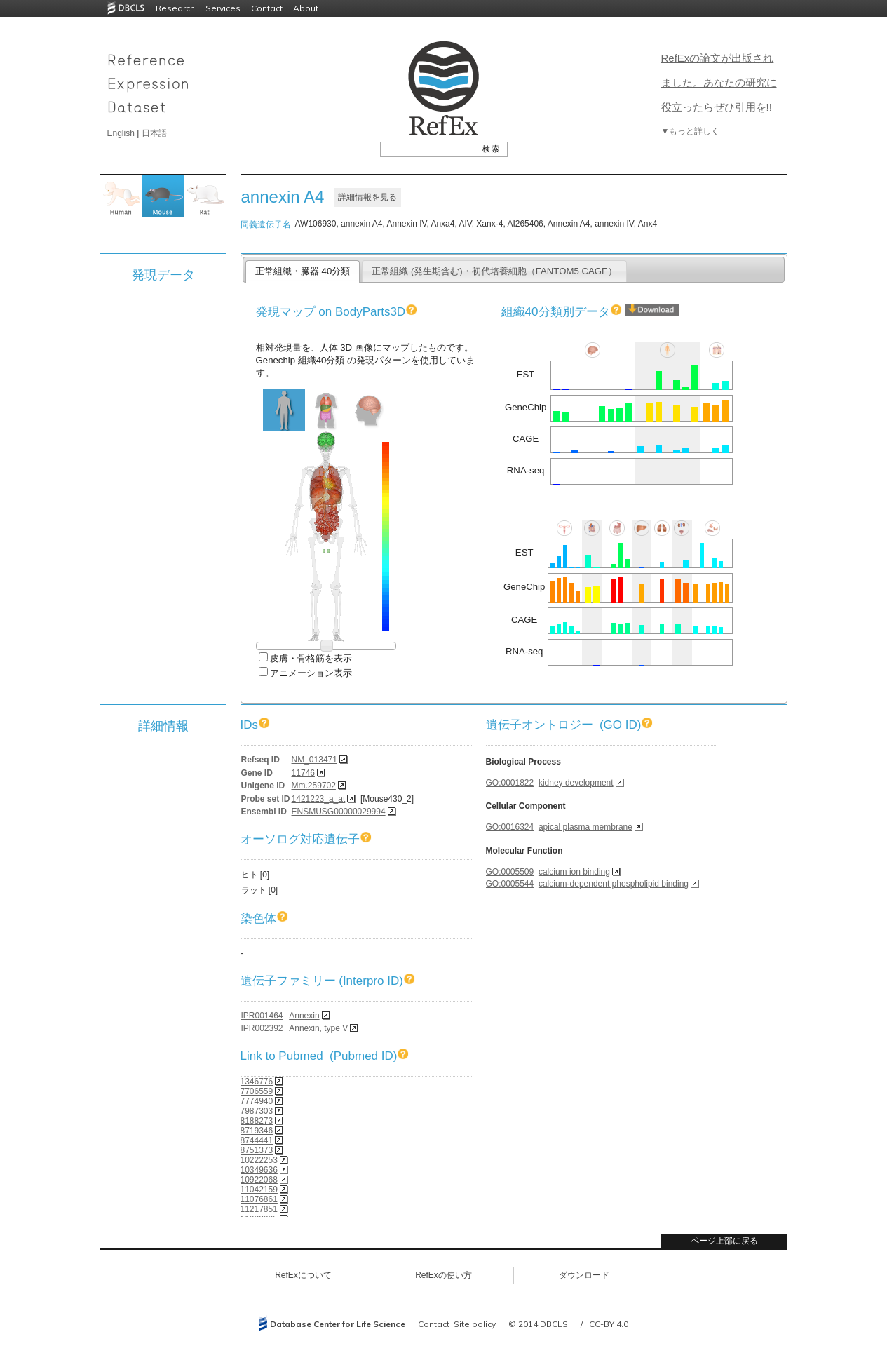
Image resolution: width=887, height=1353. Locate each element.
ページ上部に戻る (724, 1241)
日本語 (154, 133)
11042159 (259, 1189)
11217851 (259, 1209)
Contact (267, 8)
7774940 (257, 1101)
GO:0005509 (510, 872)
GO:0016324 (510, 827)
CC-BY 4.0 (608, 1324)
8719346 (257, 1131)
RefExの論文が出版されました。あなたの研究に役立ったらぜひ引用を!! (719, 82)
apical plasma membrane (585, 827)
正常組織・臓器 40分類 (302, 271)
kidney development (576, 783)
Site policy (475, 1324)
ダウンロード (584, 1275)
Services (223, 8)
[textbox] (428, 148)
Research (175, 8)
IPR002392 (262, 1028)
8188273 (257, 1121)
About (305, 8)
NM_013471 (314, 760)
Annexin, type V (318, 1028)
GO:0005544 (510, 884)
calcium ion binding (574, 872)
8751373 (257, 1150)
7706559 (257, 1091)
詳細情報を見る (367, 197)
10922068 (259, 1180)
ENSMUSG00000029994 (339, 811)
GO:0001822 (510, 783)
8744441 (257, 1140)
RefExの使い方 (443, 1275)
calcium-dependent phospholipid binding (614, 884)
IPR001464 (262, 1016)
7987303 (257, 1111)
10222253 (259, 1160)
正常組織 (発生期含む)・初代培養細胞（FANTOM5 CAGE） (494, 271)
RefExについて (303, 1275)
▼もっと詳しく (690, 131)
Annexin (304, 1016)
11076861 (259, 1199)
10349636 (259, 1170)
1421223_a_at (319, 799)
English (121, 133)
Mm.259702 (314, 785)
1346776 (257, 1081)
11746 (303, 773)
